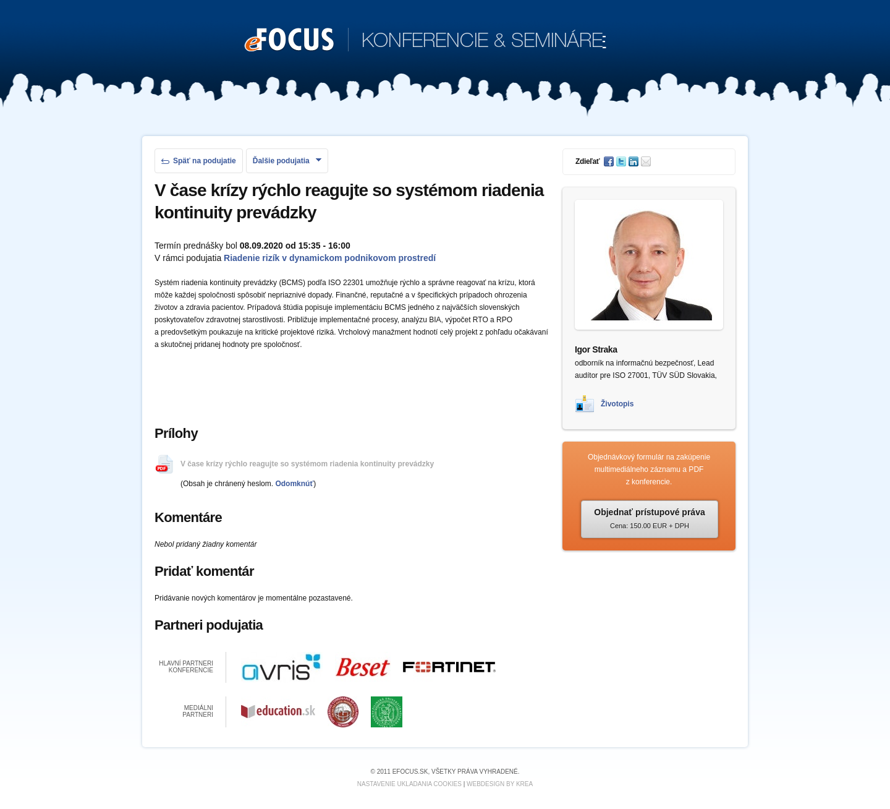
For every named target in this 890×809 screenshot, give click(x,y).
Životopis (617, 404)
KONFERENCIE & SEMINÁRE (425, 41)
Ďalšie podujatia (287, 160)
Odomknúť (294, 483)
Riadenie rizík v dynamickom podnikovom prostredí (330, 258)
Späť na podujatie (198, 160)
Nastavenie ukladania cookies (409, 784)
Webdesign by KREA (500, 784)
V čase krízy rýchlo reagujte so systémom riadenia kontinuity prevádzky (307, 464)
